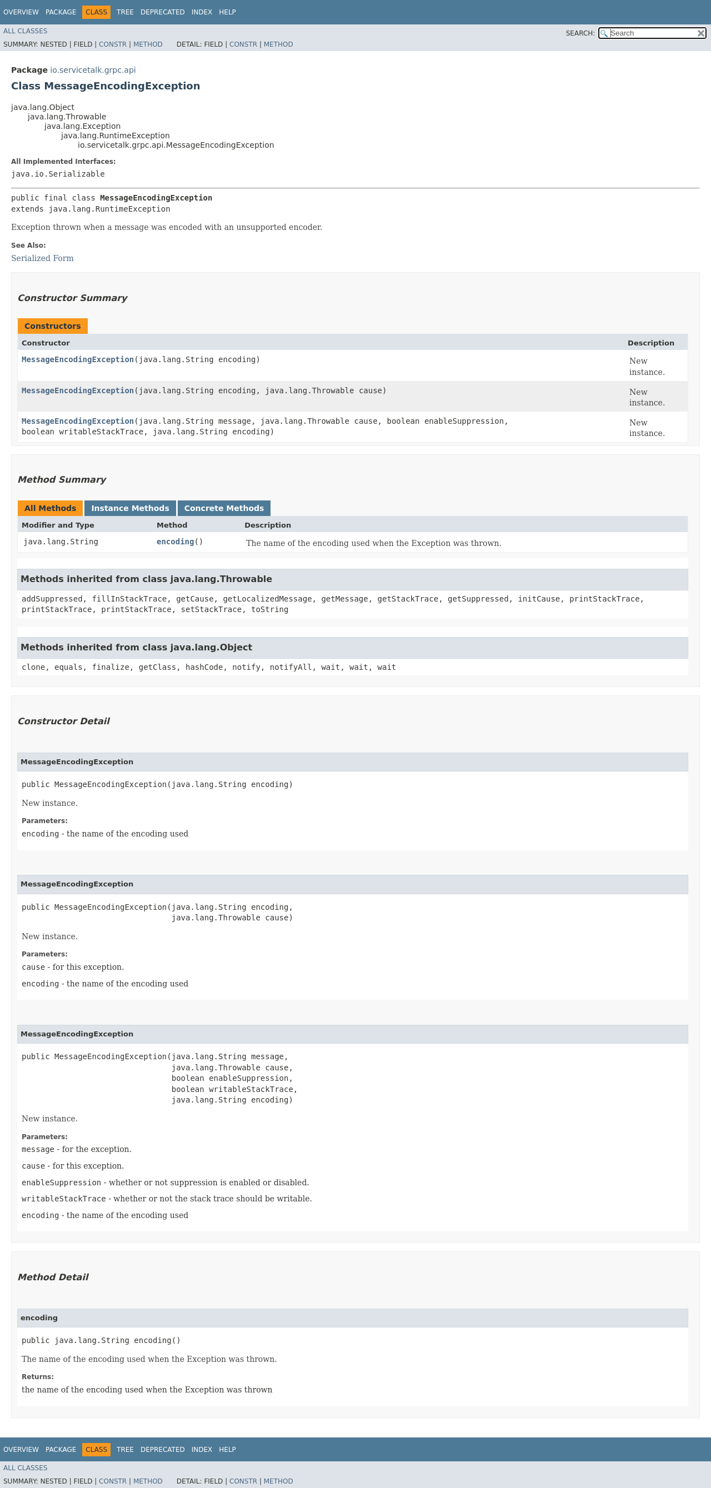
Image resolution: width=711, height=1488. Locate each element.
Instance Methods (130, 508)
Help (227, 12)
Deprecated (163, 12)
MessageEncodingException (78, 359)
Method (148, 44)
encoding (175, 541)
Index (202, 12)
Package (61, 12)
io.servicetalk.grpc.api (93, 70)
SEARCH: (580, 33)
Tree (125, 12)
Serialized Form (42, 258)
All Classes (25, 31)
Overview (21, 12)
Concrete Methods (224, 508)
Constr (113, 44)
